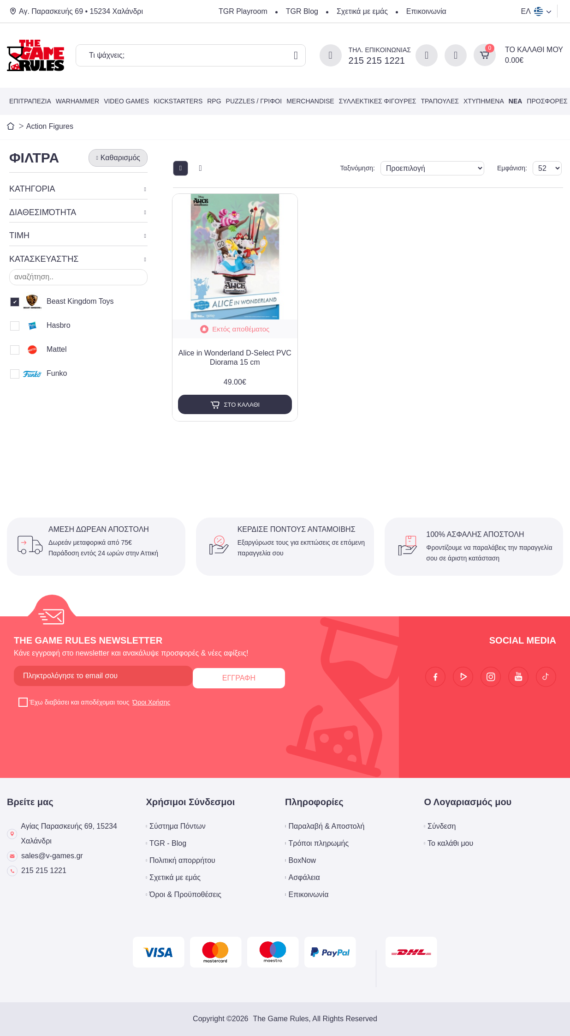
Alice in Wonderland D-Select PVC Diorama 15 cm (234, 358)
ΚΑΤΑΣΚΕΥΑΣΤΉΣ (44, 259)
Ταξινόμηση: (386, 168)
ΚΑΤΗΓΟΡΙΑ (32, 188)
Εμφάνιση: (506, 168)
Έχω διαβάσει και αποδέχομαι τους (95, 702)
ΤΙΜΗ (19, 235)
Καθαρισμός (120, 158)
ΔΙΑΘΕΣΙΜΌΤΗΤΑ (42, 212)
